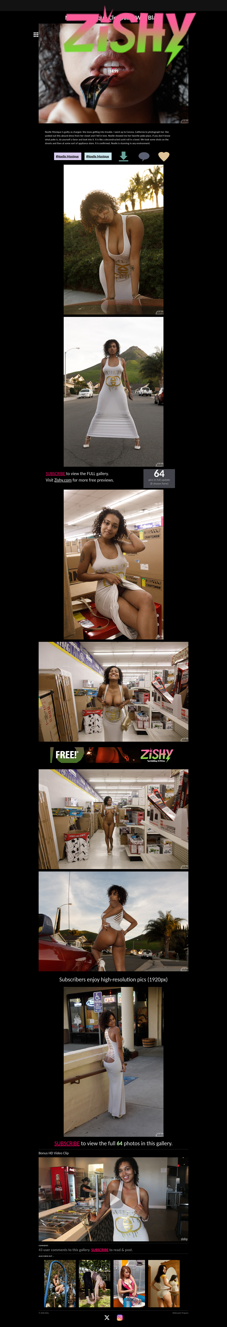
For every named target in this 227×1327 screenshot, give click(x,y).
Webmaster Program (180, 1313)
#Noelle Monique (67, 156)
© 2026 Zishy (44, 1313)
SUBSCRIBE (55, 473)
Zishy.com (63, 480)
